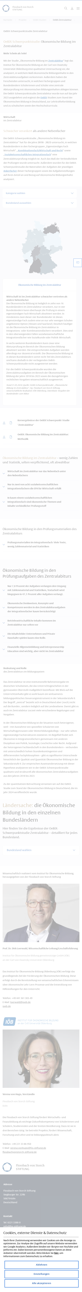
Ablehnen (41, 1264)
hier (56, 1253)
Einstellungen (42, 1274)
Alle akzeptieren (41, 1283)
